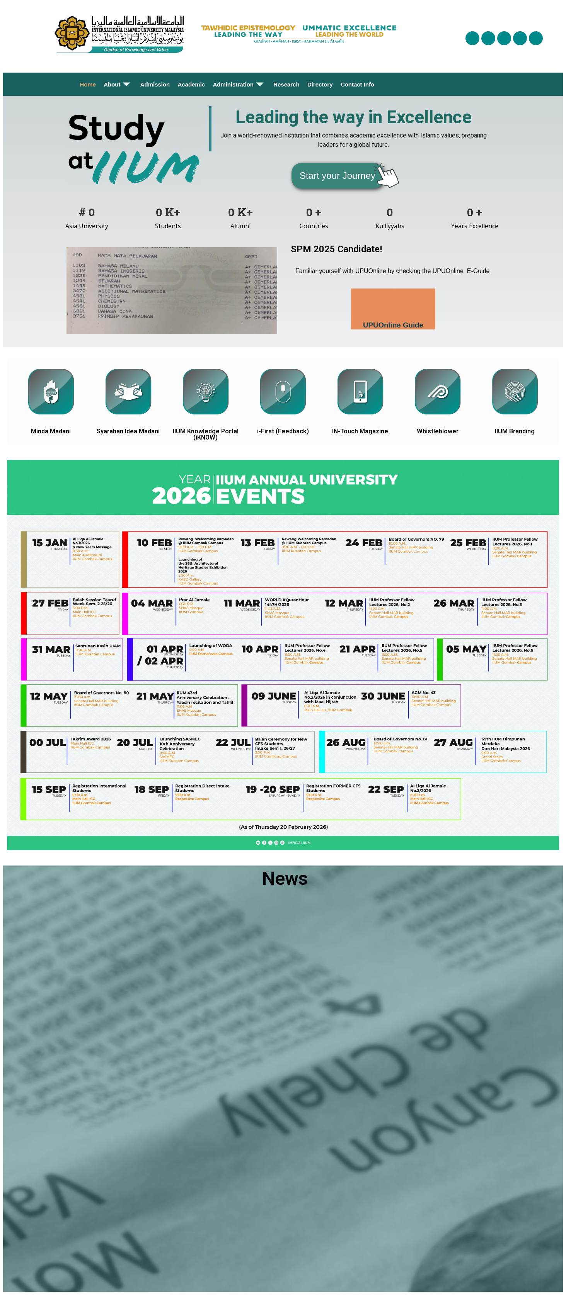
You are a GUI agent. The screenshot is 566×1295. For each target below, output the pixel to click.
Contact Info (357, 84)
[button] (338, 175)
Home (88, 84)
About (118, 84)
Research (286, 84)
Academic (191, 84)
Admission (155, 84)
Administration (239, 84)
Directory (320, 84)
